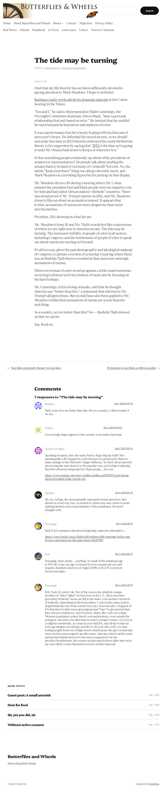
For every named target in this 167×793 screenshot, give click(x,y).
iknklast (49, 404)
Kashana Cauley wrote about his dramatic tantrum (71, 99)
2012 (96, 145)
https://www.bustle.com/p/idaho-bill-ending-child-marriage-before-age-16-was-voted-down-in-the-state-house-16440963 (88, 538)
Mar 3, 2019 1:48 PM (124, 553)
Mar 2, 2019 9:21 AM (124, 492)
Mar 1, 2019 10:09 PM (112, 427)
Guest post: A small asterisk (29, 695)
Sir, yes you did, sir (22, 715)
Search (149, 10)
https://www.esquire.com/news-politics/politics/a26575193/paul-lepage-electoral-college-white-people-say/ (87, 477)
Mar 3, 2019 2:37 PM (124, 585)
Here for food (18, 705)
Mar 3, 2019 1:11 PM (124, 523)
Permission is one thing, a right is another (131, 368)
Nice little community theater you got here (36, 368)
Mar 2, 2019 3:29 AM (124, 448)
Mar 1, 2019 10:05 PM (123, 403)
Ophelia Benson (52, 67)
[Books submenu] (62, 23)
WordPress (154, 783)
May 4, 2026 (154, 694)
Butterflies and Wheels (32, 756)
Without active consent (26, 724)
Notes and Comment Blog (74, 67)
